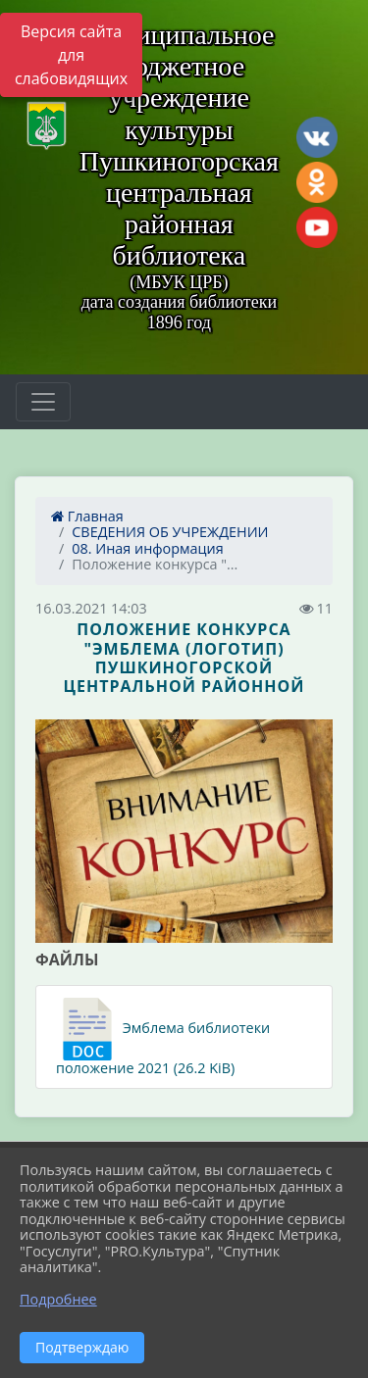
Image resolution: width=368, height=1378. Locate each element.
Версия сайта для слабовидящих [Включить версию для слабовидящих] (71, 55)
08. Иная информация (147, 548)
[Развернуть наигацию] (43, 401)
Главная (87, 516)
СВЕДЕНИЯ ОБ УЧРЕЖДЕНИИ (170, 531)
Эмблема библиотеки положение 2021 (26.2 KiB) (163, 1037)
